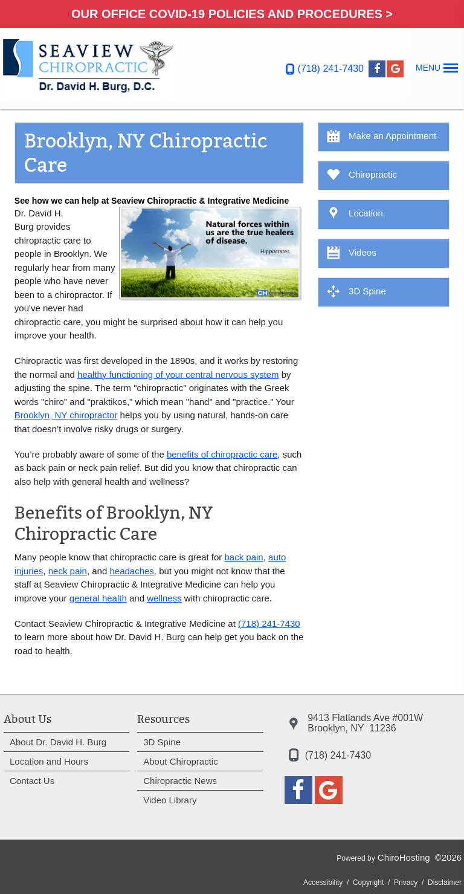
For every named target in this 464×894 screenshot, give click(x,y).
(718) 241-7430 (331, 68)
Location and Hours (49, 761)
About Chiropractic (180, 761)
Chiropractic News (180, 781)
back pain (244, 557)
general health (98, 598)
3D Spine (162, 742)
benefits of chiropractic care (222, 454)
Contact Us (32, 781)
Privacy (405, 882)
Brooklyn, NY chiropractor (66, 415)
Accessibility (323, 882)
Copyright (368, 882)
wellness (164, 598)
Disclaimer (445, 882)
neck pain (67, 571)
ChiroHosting (404, 857)
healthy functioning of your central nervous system (178, 374)
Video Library (169, 800)
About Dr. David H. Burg (58, 742)
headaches (131, 571)
